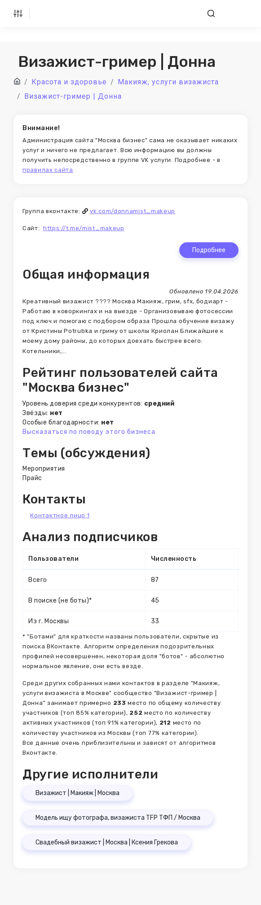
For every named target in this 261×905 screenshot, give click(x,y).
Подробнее (209, 250)
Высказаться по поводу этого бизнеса (88, 432)
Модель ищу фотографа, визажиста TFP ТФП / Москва (117, 818)
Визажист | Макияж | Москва (77, 793)
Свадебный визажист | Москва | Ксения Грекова (106, 842)
